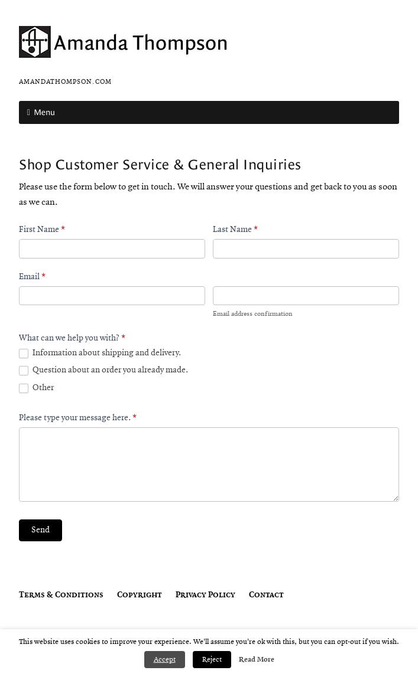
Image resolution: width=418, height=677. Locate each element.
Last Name (235, 229)
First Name (42, 229)
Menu (44, 112)
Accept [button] (165, 659)
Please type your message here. (78, 418)
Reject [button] (212, 659)
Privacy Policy (205, 595)
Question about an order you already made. (103, 370)
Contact (266, 595)
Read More (256, 659)
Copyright (139, 595)
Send (40, 530)
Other (36, 388)
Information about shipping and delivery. (100, 353)
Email (32, 277)
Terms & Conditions (61, 595)
